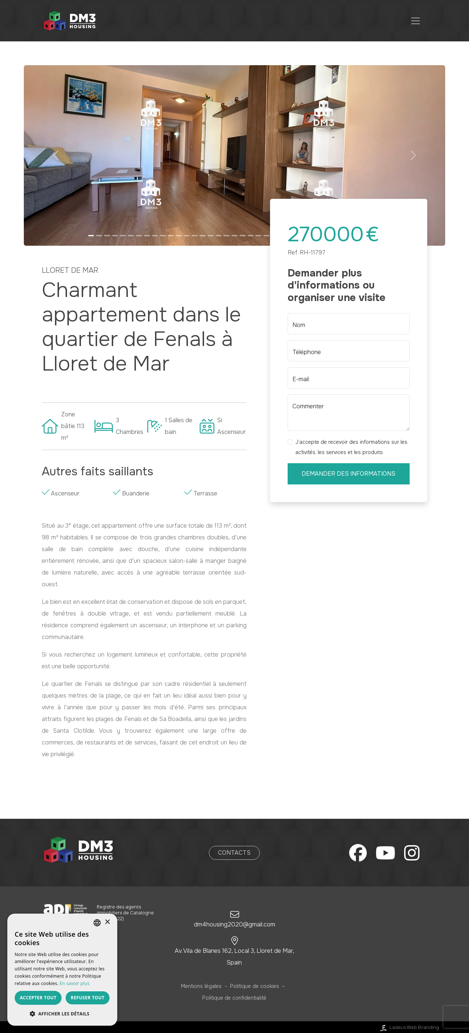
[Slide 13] (187, 235)
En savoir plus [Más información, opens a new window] (74, 983)
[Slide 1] (91, 235)
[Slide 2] (99, 235)
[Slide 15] (203, 235)
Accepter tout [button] (38, 998)
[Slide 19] (234, 235)
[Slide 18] (226, 235)
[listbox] (97, 922)
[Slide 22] (258, 235)
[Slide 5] (123, 235)
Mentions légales (201, 986)
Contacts (234, 853)
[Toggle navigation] (415, 21)
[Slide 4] (115, 235)
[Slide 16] (211, 235)
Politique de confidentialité (234, 998)
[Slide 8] (147, 235)
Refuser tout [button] (87, 998)
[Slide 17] (219, 235)
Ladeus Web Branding (409, 1027)
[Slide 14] (194, 235)
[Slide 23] (266, 235)
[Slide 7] (139, 235)
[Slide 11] (171, 235)
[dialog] (62, 970)
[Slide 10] (163, 235)
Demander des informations (348, 474)
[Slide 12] (179, 235)
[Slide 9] (155, 235)
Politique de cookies (254, 986)
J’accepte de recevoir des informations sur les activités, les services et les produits (351, 447)
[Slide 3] (107, 235)
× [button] (107, 922)
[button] (55, 155)
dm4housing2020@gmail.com (234, 924)
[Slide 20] (242, 235)
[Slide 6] (131, 235)
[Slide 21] (251, 235)
